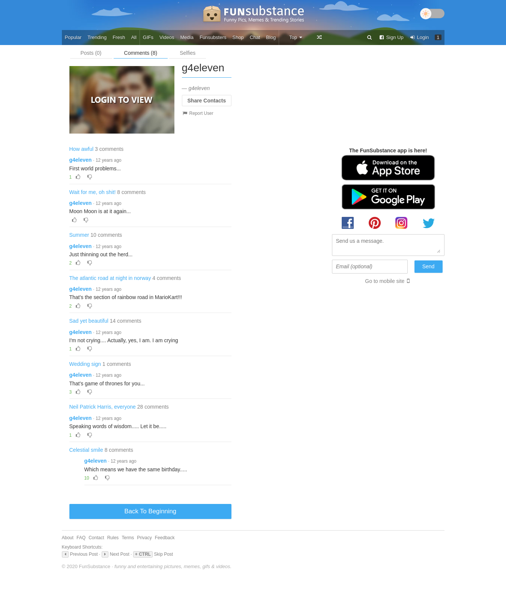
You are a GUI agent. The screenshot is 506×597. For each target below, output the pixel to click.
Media (187, 37)
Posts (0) (91, 53)
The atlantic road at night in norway (110, 278)
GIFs (148, 37)
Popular (73, 37)
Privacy (144, 537)
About (68, 537)
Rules (113, 537)
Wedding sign (85, 364)
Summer (79, 235)
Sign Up (391, 37)
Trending (97, 37)
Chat (255, 37)
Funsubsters (213, 37)
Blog (271, 37)
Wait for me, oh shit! (92, 192)
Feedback (165, 537)
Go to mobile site (384, 281)
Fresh (119, 37)
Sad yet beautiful (88, 321)
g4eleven (80, 160)
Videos (166, 37)
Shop (237, 37)
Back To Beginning (151, 511)
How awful (81, 149)
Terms (128, 537)
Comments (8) (141, 53)
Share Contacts (207, 101)
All (133, 37)
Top (296, 37)
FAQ (81, 537)
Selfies (187, 53)
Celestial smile (86, 450)
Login (419, 37)
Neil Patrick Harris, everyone (102, 407)
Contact (96, 537)
